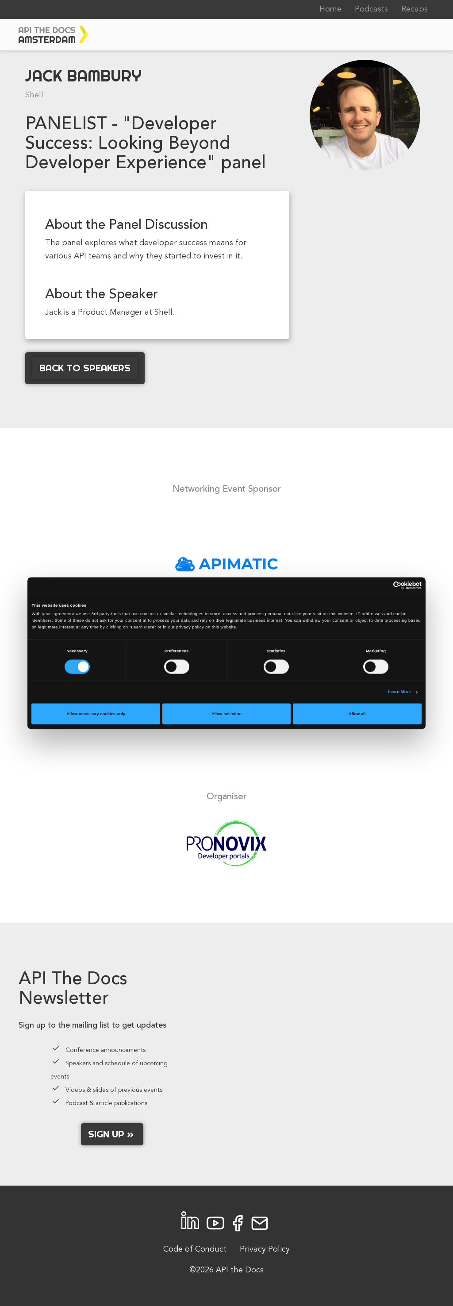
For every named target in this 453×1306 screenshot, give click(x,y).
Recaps (414, 9)
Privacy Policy (265, 1249)
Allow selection (226, 714)
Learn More (399, 692)
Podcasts (371, 9)
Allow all (357, 714)
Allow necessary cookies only (95, 714)
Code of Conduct (194, 1249)
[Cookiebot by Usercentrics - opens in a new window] (383, 585)
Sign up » (112, 1134)
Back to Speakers (85, 368)
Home (330, 9)
